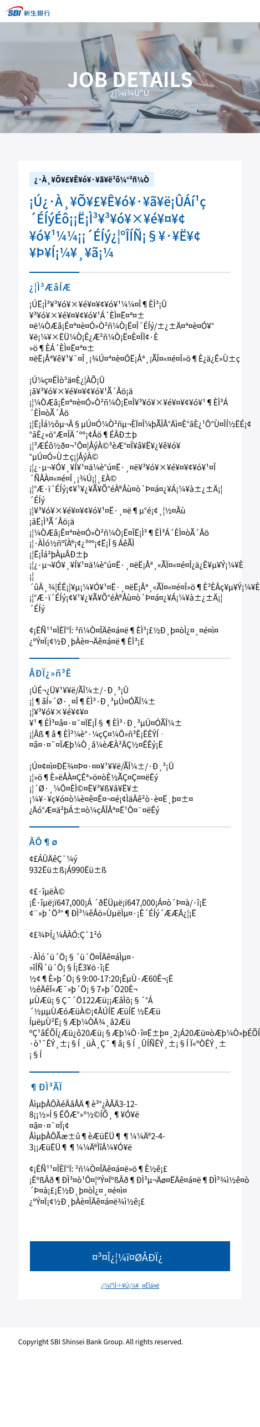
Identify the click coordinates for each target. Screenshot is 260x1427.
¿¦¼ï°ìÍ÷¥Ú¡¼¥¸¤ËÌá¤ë (130, 1285)
